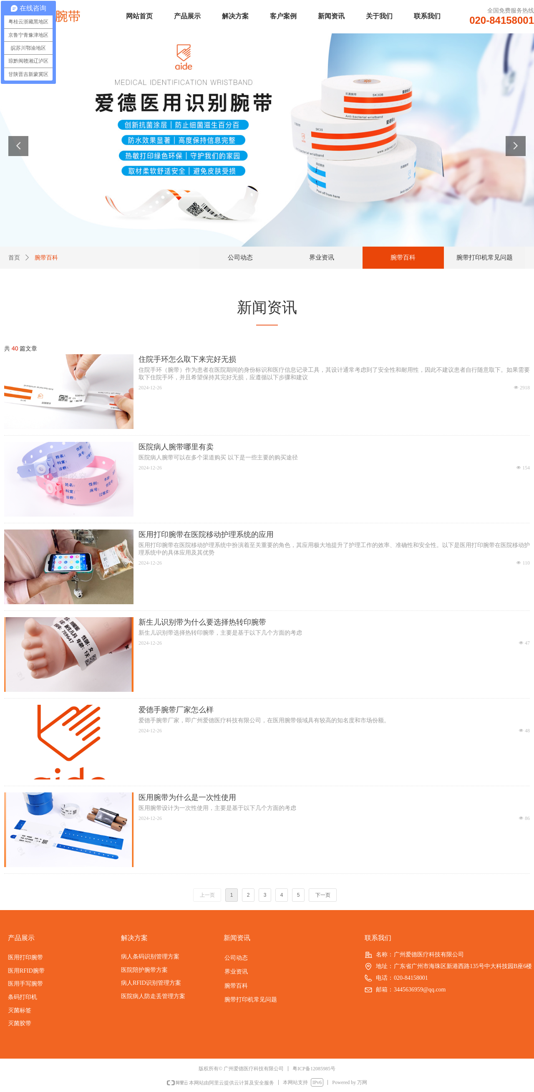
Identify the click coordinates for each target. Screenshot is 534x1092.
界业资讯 (321, 257)
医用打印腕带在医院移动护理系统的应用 (206, 534)
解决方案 (235, 16)
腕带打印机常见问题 (484, 257)
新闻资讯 (331, 16)
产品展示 (187, 16)
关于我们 (379, 16)
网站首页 (139, 16)
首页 (14, 258)
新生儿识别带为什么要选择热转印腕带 (202, 622)
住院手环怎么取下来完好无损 (187, 359)
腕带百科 (403, 257)
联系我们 (427, 16)
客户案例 (283, 16)
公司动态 (240, 257)
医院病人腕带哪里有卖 (176, 447)
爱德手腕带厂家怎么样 (176, 710)
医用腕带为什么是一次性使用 (187, 797)
